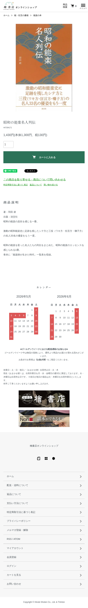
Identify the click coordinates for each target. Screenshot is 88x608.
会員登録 (11, 558)
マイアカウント (15, 549)
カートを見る (14, 575)
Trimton (61, 603)
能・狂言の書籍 (21, 16)
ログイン (11, 566)
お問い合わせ (14, 584)
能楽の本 (37, 16)
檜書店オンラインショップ (44, 446)
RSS (9, 539)
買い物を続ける (51, 185)
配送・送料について (17, 486)
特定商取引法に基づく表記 (15, 185)
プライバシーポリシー (19, 521)
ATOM (17, 539)
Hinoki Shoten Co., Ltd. (45, 603)
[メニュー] (83, 6)
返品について (36, 185)
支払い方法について (17, 504)
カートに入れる (44, 158)
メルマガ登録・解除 (17, 531)
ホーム (6, 16)
